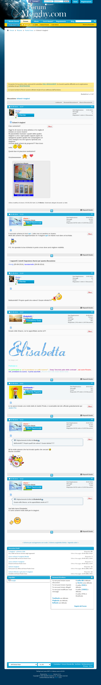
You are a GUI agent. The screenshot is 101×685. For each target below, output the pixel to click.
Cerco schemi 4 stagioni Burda (19, 556)
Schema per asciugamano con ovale (36, 542)
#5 (92, 383)
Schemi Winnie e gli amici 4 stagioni (21, 572)
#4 (92, 312)
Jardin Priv (12, 408)
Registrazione (86, 2)
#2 (92, 214)
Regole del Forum (80, 606)
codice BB (80, 580)
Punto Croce (29, 30)
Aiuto (75, 2)
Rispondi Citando (87, 210)
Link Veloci (55, 25)
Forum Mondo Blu (68, 664)
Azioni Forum (45, 25)
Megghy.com (27, 25)
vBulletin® (50, 674)
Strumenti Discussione (70, 102)
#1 (92, 106)
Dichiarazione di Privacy (87, 665)
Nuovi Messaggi (13, 25)
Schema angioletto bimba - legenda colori (63, 542)
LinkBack (57, 102)
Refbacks (55, 603)
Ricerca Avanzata (88, 24)
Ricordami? (49, 4)
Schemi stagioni (14, 567)
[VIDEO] (84, 589)
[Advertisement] (24, 56)
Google (13, 580)
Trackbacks (56, 598)
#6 (92, 419)
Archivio (78, 664)
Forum (25, 21)
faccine (80, 583)
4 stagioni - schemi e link (17, 551)
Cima (90, 666)
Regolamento (61, 21)
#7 (92, 478)
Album (36, 21)
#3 (92, 273)
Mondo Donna (14, 21)
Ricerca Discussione (85, 102)
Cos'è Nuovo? (48, 21)
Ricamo (19, 30)
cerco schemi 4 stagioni (16, 562)
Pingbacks (55, 600)
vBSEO (56, 677)
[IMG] (84, 585)
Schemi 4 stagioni (23, 99)
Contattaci (57, 664)
